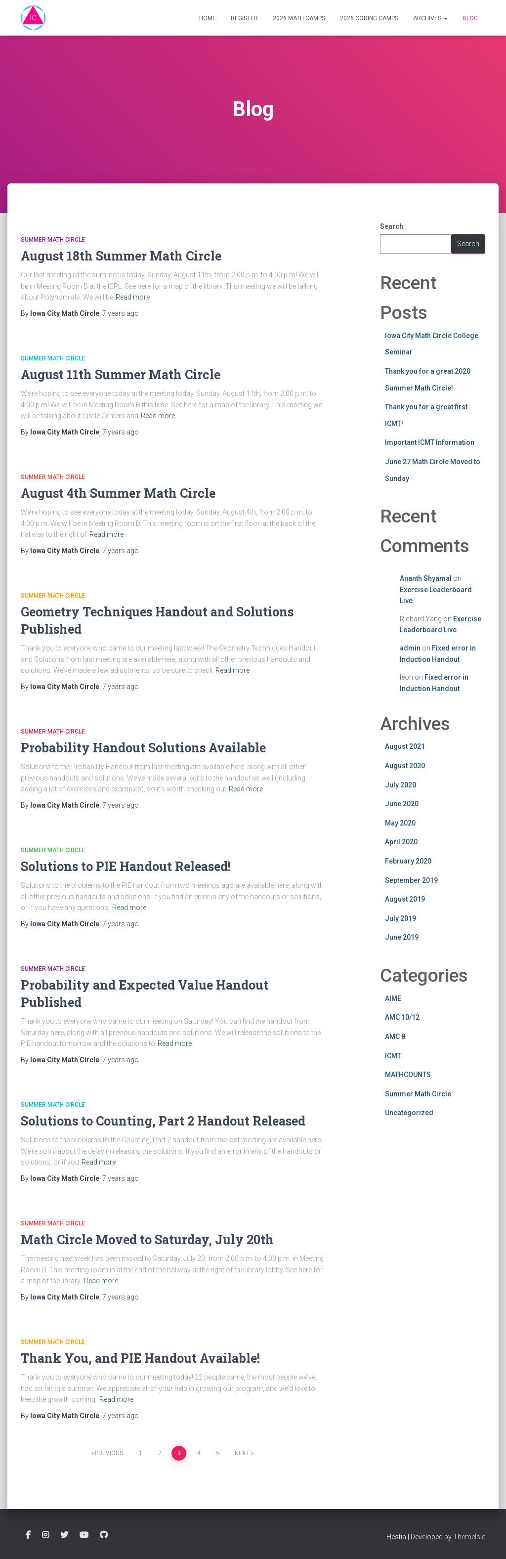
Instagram (45, 1535)
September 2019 (411, 880)
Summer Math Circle (53, 239)
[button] (445, 18)
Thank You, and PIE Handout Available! (140, 1358)
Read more (133, 297)
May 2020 (400, 823)
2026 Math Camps (299, 18)
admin (410, 648)
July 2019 (400, 918)
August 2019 (405, 899)
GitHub (104, 1535)
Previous (109, 1453)
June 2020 (402, 804)
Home (207, 18)
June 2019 (402, 937)
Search (391, 226)
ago (120, 313)
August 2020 (405, 766)
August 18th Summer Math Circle (121, 256)
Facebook (28, 1535)
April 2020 (401, 842)
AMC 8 (395, 1036)
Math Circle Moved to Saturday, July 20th (147, 1239)
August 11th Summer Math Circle (120, 374)
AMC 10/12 (402, 1017)
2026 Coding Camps (369, 18)
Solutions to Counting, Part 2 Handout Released (163, 1121)
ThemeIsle (469, 1537)
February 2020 (408, 861)
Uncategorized (409, 1113)
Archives (430, 18)
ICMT (393, 1056)
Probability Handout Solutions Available (143, 747)
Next (242, 1453)
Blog (470, 18)
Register (244, 18)
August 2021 (405, 746)
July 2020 (400, 785)
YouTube (84, 1535)
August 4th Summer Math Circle (118, 493)
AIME (393, 998)
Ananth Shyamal (426, 578)
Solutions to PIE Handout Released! (126, 866)
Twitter (64, 1535)
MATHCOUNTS (408, 1075)
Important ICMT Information (429, 442)
